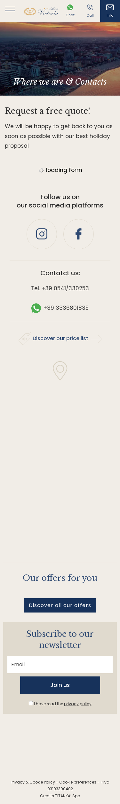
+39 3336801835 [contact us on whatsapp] (60, 308)
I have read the (63, 703)
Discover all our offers (60, 605)
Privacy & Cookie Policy (33, 782)
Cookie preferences (77, 782)
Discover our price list (60, 338)
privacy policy (78, 703)
